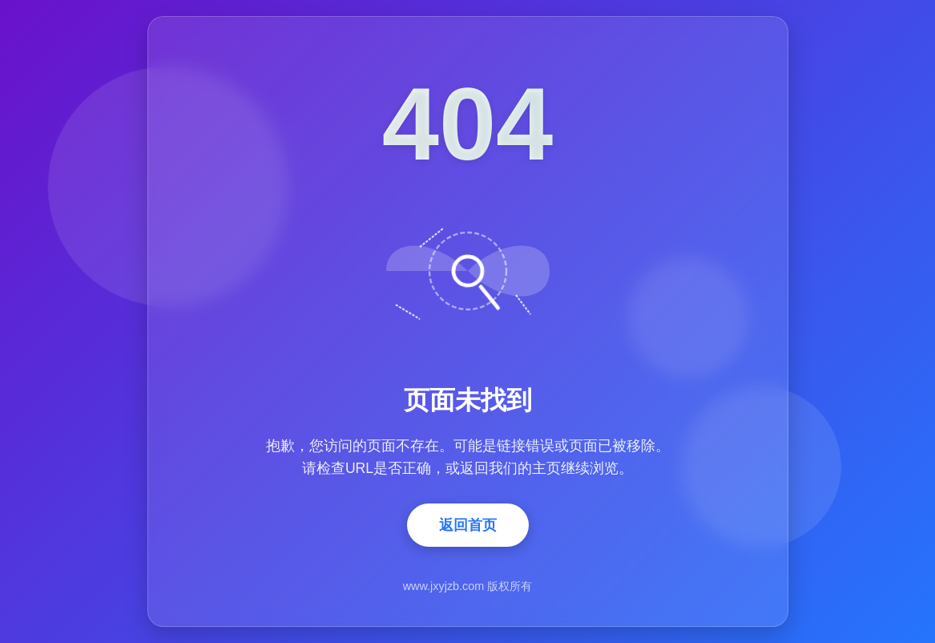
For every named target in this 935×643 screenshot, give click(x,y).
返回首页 (468, 525)
